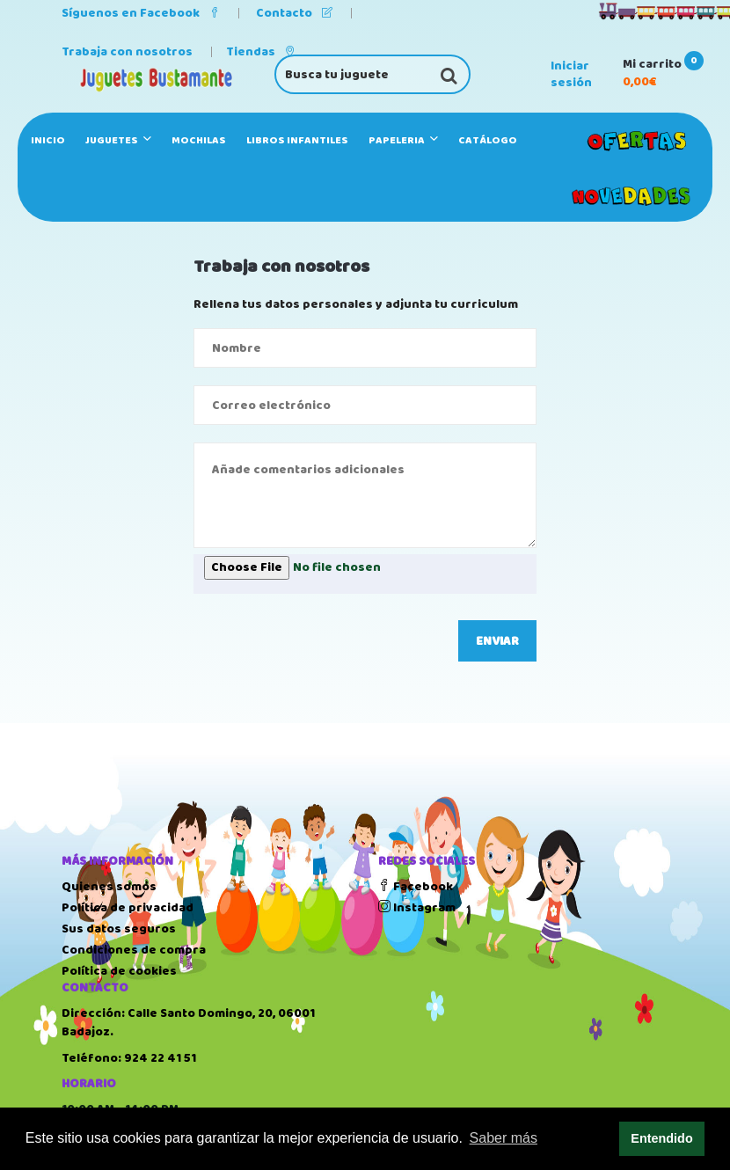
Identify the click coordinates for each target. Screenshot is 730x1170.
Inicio (48, 140)
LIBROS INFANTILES (297, 140)
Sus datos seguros (119, 929)
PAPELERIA (403, 140)
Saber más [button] (503, 1137)
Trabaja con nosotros (127, 52)
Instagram (417, 908)
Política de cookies (119, 971)
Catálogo (487, 140)
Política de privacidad (127, 908)
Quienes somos (109, 886)
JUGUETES (118, 140)
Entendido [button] (661, 1138)
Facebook (415, 886)
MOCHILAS (199, 140)
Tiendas (261, 52)
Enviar (497, 641)
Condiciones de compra (134, 950)
